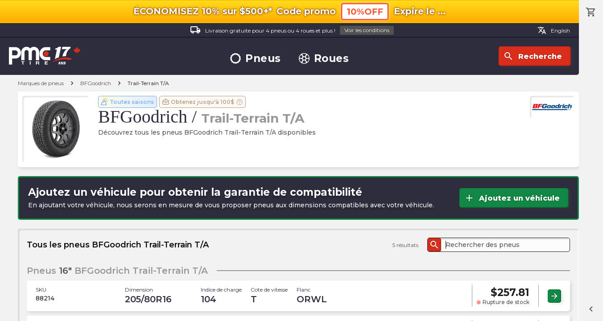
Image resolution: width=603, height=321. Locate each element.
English (553, 30)
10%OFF (365, 11)
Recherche (532, 56)
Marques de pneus (41, 83)
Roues (324, 59)
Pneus (255, 59)
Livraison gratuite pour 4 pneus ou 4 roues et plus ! (292, 31)
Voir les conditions (366, 30)
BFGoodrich (95, 83)
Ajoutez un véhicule (512, 198)
